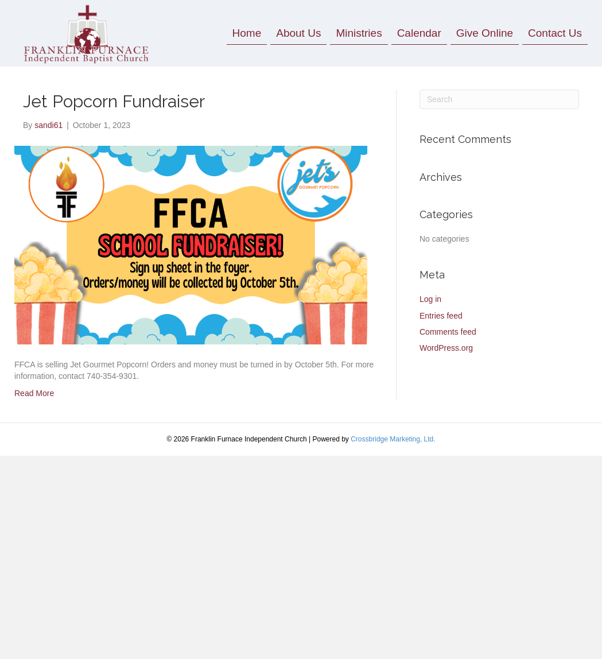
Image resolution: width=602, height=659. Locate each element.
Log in (430, 299)
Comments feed (448, 331)
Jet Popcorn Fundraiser (114, 101)
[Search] (499, 99)
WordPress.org (446, 347)
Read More (34, 393)
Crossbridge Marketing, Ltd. (393, 439)
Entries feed (441, 315)
